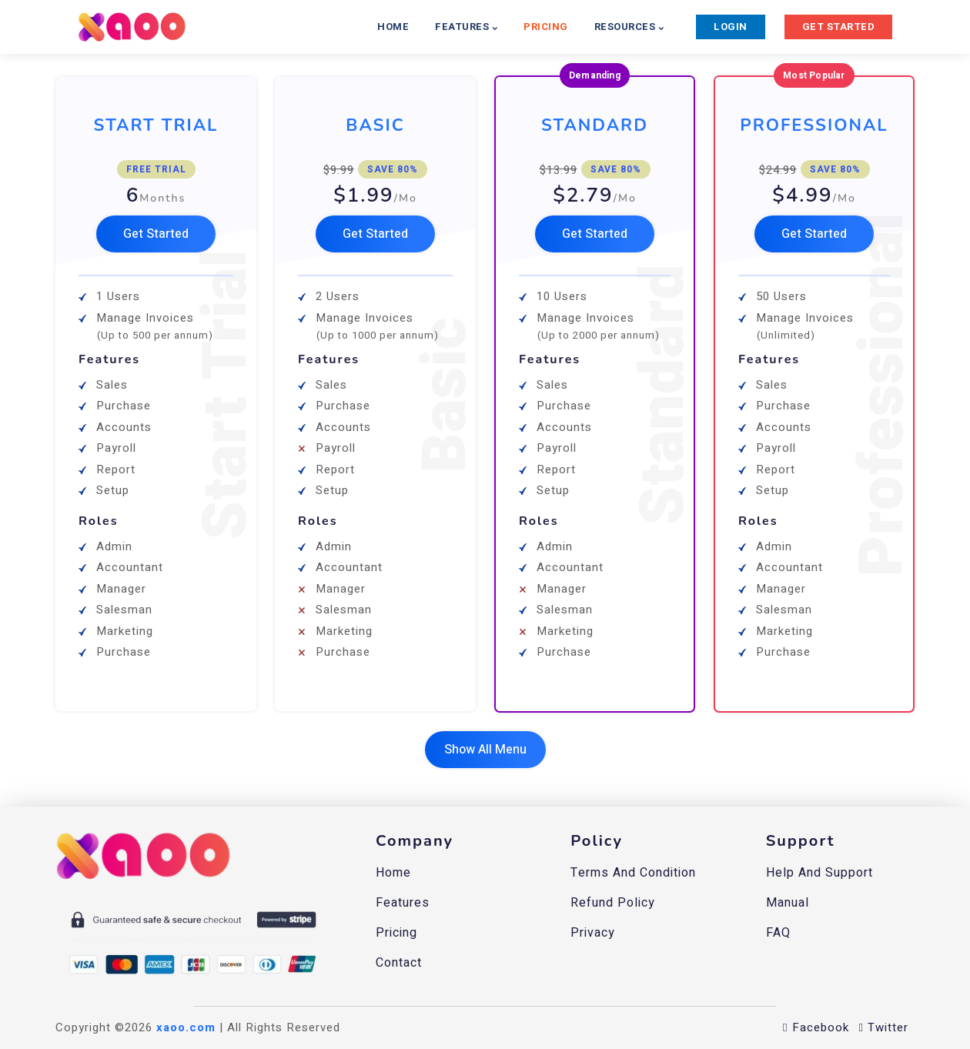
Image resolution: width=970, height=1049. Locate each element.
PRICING (545, 26)
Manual (787, 903)
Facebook (815, 1027)
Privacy (592, 933)
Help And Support (819, 873)
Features (403, 903)
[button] (156, 233)
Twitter (883, 1027)
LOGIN (731, 26)
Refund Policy (612, 903)
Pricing (396, 933)
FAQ (778, 933)
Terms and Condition (633, 873)
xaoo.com (186, 1027)
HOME (393, 26)
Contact (399, 963)
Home (393, 873)
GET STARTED (838, 26)
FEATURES (466, 26)
